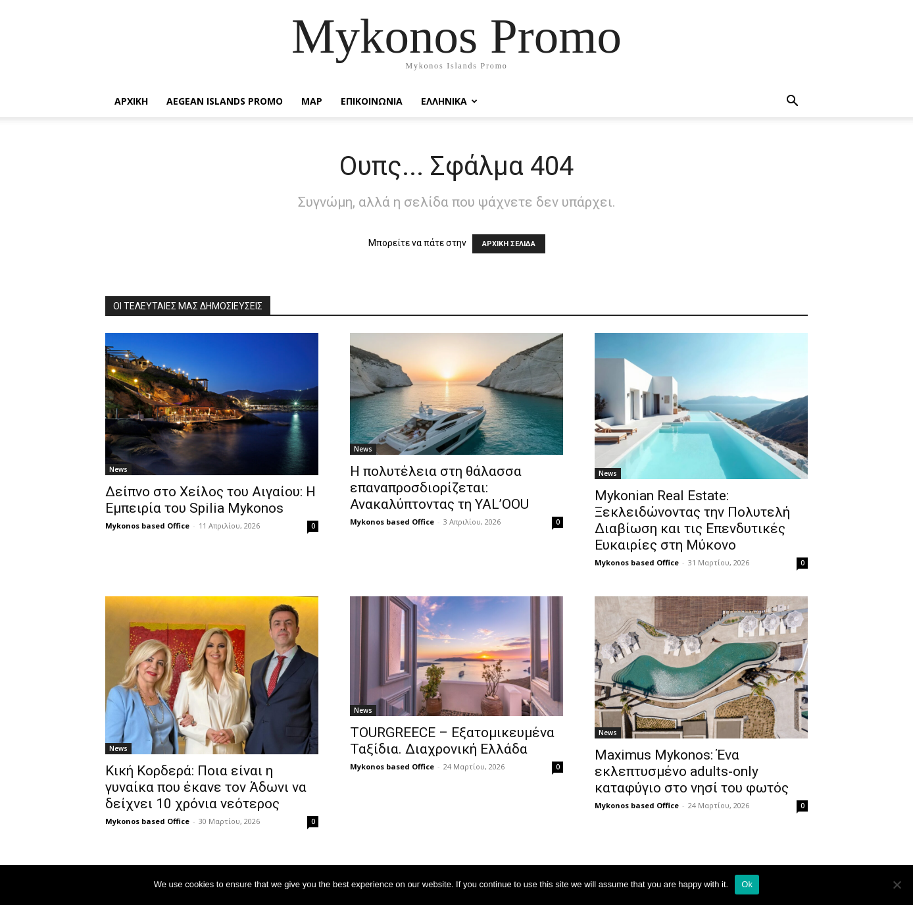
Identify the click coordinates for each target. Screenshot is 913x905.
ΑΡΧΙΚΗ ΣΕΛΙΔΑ (508, 244)
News (118, 469)
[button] (792, 102)
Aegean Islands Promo (224, 101)
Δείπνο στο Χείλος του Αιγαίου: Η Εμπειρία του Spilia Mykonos (210, 500)
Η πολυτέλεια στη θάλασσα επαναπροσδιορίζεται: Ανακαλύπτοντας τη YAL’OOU (439, 487)
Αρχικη (131, 101)
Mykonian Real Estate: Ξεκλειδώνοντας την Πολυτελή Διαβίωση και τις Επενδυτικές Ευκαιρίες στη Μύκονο (692, 520)
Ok (747, 884)
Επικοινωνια (372, 101)
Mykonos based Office (147, 525)
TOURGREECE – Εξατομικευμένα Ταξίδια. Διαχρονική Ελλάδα (452, 741)
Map (311, 101)
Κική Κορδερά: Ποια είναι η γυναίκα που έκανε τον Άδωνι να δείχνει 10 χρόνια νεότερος (206, 787)
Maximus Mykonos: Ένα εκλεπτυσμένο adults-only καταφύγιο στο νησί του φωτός (692, 771)
